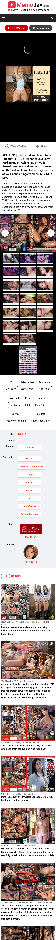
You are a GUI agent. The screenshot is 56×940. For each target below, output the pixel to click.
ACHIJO (22, 434)
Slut (29, 498)
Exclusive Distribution (32, 466)
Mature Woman (29, 506)
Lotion (29, 482)
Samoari (29, 447)
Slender (29, 490)
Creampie (29, 474)
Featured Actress (29, 514)
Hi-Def (29, 458)
